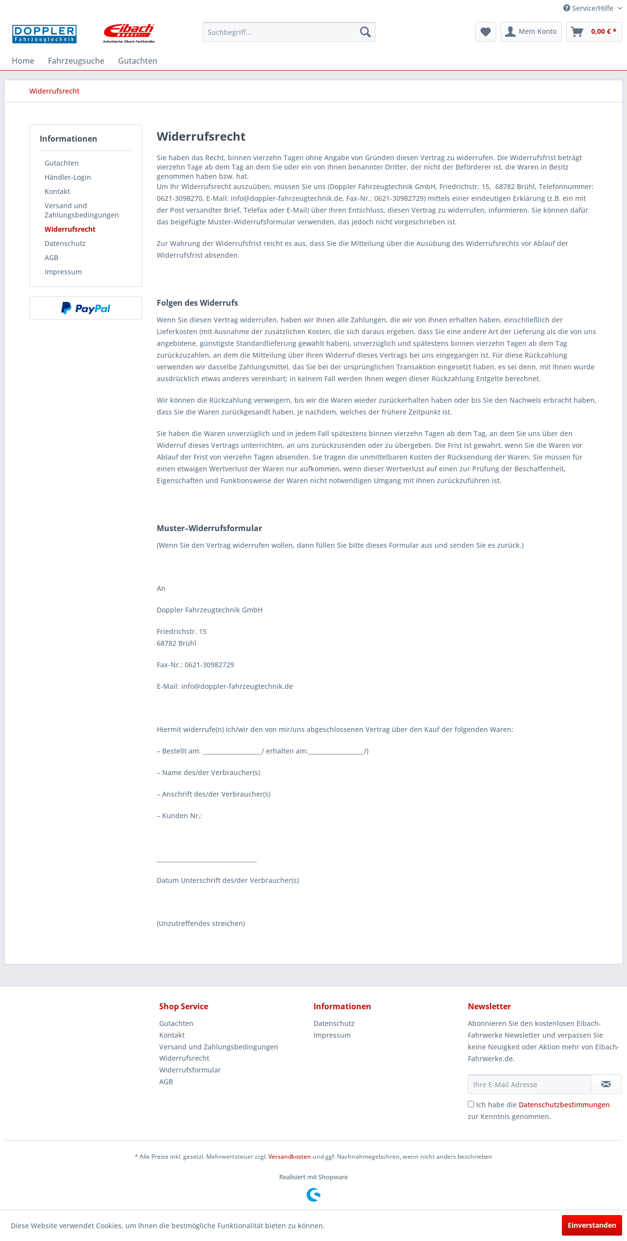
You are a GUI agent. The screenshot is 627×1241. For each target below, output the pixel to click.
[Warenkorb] (594, 32)
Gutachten (62, 163)
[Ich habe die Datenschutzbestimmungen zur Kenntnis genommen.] (471, 1104)
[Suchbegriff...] (289, 32)
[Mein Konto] (531, 32)
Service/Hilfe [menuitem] (589, 8)
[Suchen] (365, 32)
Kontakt (57, 191)
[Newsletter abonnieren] (606, 1084)
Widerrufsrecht (70, 229)
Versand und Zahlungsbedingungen (82, 210)
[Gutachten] (137, 60)
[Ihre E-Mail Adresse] (529, 1084)
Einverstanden (592, 1225)
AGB (51, 257)
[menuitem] (289, 32)
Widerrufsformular (190, 1069)
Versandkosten (289, 1156)
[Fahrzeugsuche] (76, 60)
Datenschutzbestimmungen (564, 1104)
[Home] (23, 60)
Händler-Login (68, 177)
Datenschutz (65, 243)
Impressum (63, 271)
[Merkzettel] (485, 32)
